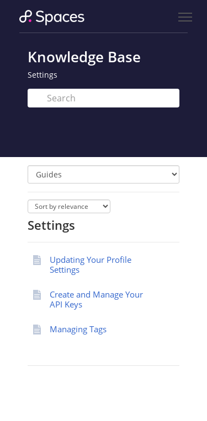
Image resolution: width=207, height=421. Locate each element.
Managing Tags (78, 328)
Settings (42, 74)
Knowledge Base (84, 57)
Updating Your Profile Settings (90, 264)
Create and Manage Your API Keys (96, 299)
